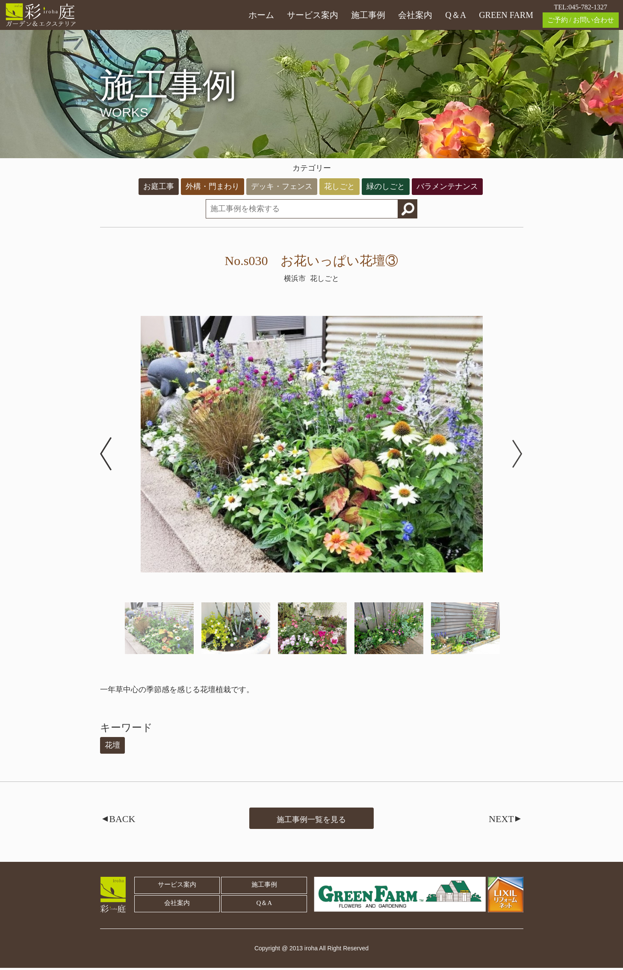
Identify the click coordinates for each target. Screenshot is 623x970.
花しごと (339, 186)
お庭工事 (158, 186)
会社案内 (415, 15)
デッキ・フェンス (282, 186)
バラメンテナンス (447, 186)
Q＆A (455, 15)
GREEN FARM (506, 15)
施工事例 (368, 15)
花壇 (112, 745)
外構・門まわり (212, 186)
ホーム (261, 15)
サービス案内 (312, 15)
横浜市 (294, 278)
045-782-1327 (587, 7)
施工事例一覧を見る (311, 818)
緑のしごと (385, 186)
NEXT (503, 820)
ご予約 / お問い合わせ (580, 20)
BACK (120, 820)
